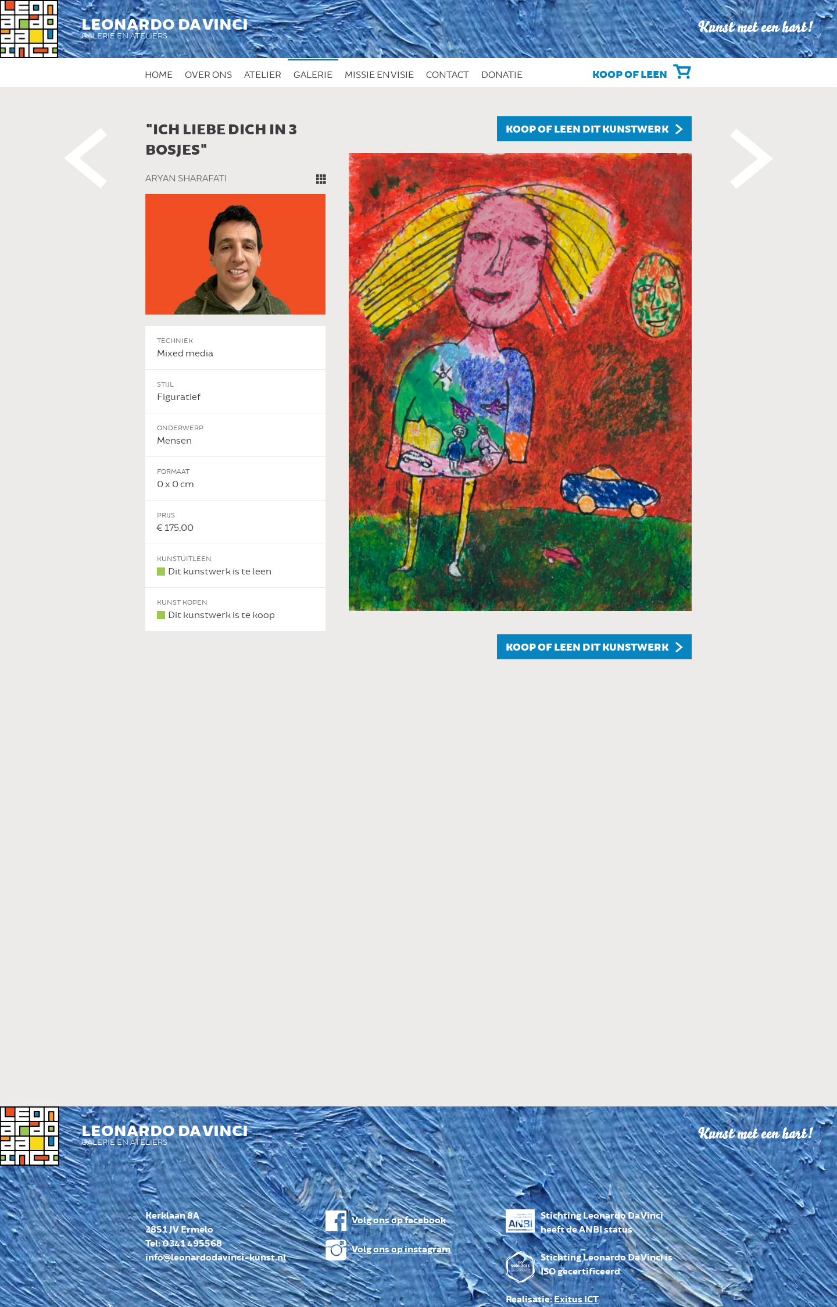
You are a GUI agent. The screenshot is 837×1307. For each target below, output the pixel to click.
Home (159, 75)
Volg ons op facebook (399, 1221)
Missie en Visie (379, 75)
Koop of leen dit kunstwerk (587, 130)
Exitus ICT (576, 1300)
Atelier (262, 75)
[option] (419, 387)
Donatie (502, 75)
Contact (447, 75)
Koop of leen (629, 75)
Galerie (313, 75)
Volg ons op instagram (401, 1250)
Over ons (208, 75)
